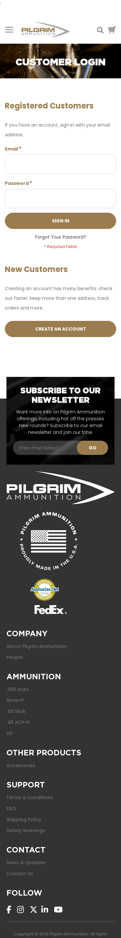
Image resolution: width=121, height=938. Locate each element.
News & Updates (25, 862)
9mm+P (15, 700)
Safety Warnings (25, 830)
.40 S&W (15, 711)
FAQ (11, 808)
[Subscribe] (92, 448)
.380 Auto (17, 689)
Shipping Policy (23, 819)
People (14, 657)
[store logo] (46, 29)
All (9, 733)
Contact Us (19, 873)
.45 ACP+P (18, 722)
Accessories (20, 765)
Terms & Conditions (29, 797)
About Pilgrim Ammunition (36, 646)
